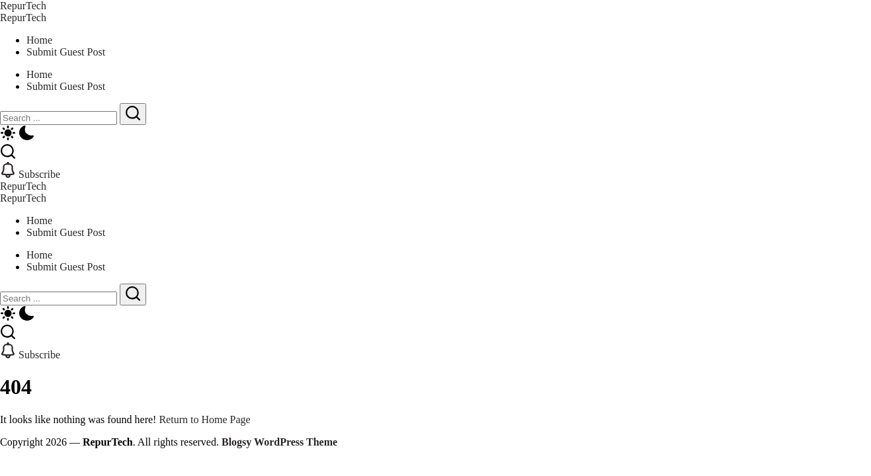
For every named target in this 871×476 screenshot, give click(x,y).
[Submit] (133, 114)
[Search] (58, 118)
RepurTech (23, 5)
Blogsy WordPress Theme (279, 442)
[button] (435, 134)
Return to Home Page (204, 419)
